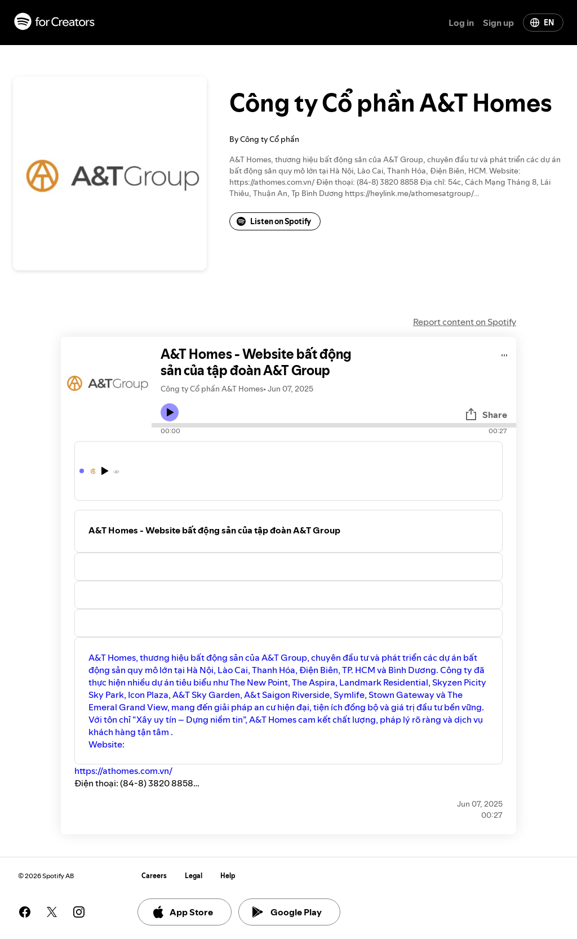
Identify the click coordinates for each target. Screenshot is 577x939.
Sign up (498, 22)
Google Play (287, 912)
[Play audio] (504, 353)
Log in (461, 22)
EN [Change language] (542, 22)
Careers (154, 875)
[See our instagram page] (79, 912)
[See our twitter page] (52, 912)
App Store (182, 912)
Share (485, 414)
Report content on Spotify (464, 321)
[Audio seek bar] (334, 425)
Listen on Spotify (274, 221)
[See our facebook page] (25, 912)
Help (228, 875)
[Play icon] (170, 412)
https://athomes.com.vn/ (123, 770)
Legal (193, 875)
